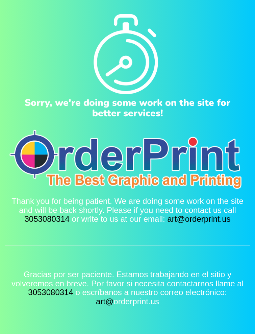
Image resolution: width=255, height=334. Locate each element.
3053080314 (46, 218)
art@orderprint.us (198, 218)
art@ (104, 301)
